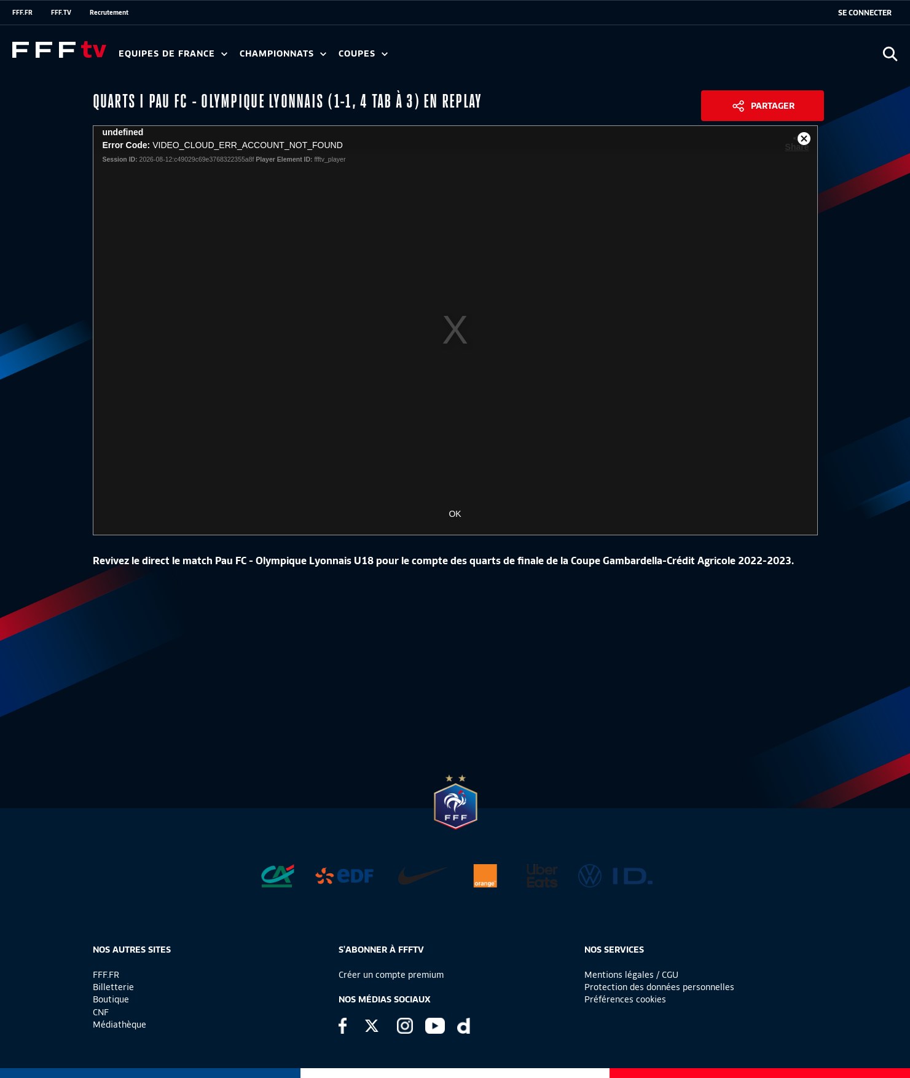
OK (455, 514)
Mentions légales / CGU (631, 975)
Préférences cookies (625, 999)
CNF (101, 1012)
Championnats (283, 53)
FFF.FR (22, 12)
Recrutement (109, 12)
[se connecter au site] (865, 12)
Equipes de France (173, 53)
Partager (772, 106)
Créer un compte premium (391, 975)
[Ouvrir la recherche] (890, 53)
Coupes (363, 53)
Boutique (111, 999)
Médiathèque (119, 1024)
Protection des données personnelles (659, 987)
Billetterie (113, 987)
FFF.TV (61, 12)
